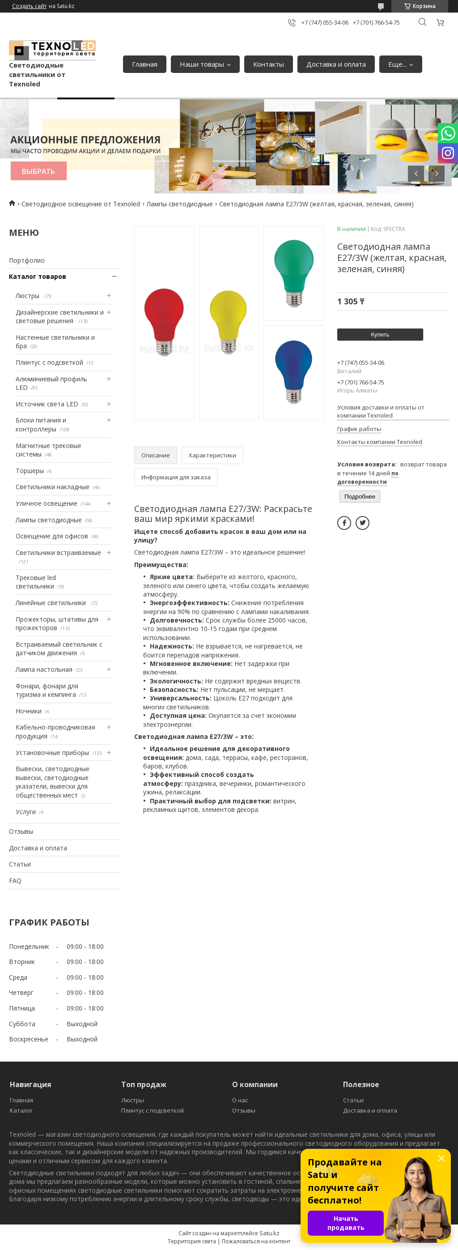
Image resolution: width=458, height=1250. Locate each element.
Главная (144, 64)
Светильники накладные (52, 486)
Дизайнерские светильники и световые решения (60, 316)
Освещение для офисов (52, 536)
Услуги (26, 811)
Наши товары (202, 64)
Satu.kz (269, 1233)
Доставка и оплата (336, 64)
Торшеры (30, 470)
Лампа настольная (44, 669)
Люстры (28, 295)
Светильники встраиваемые (58, 552)
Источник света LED (47, 404)
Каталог (21, 1110)
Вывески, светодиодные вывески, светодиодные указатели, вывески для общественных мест (52, 781)
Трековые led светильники (36, 582)
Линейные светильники (52, 602)
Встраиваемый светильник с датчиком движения (59, 648)
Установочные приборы (52, 752)
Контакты (268, 64)
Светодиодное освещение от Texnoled (80, 204)
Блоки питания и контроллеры (41, 424)
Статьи (20, 864)
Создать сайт (29, 6)
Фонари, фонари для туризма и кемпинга (47, 690)
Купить (380, 334)
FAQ (15, 880)
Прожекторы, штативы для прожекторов (57, 623)
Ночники (29, 711)
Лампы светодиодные (180, 204)
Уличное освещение (46, 503)
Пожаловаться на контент (256, 1241)
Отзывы (21, 831)
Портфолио (27, 260)
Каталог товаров (37, 276)
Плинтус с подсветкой (49, 362)
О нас (240, 1100)
